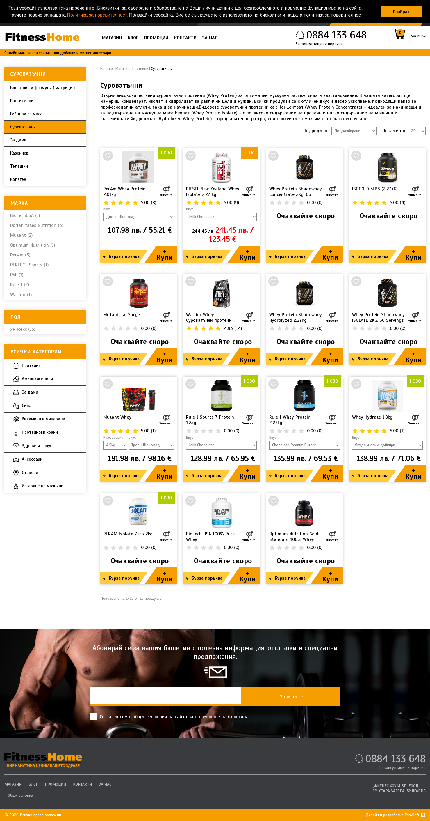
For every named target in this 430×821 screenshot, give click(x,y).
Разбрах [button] (401, 11)
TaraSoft (415, 815)
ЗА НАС (209, 38)
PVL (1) (16, 275)
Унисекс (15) (22, 329)
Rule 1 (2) (19, 285)
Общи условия (20, 795)
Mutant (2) (21, 235)
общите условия (150, 717)
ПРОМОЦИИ (156, 38)
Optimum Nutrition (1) (32, 245)
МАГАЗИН (112, 38)
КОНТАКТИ (185, 38)
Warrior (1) (21, 295)
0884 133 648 (336, 35)
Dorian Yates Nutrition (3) (36, 225)
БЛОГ (133, 38)
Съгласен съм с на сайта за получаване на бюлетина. (169, 716)
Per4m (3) (20, 255)
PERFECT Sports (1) (29, 265)
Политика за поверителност (96, 15)
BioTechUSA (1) (25, 215)
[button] (366, 16)
